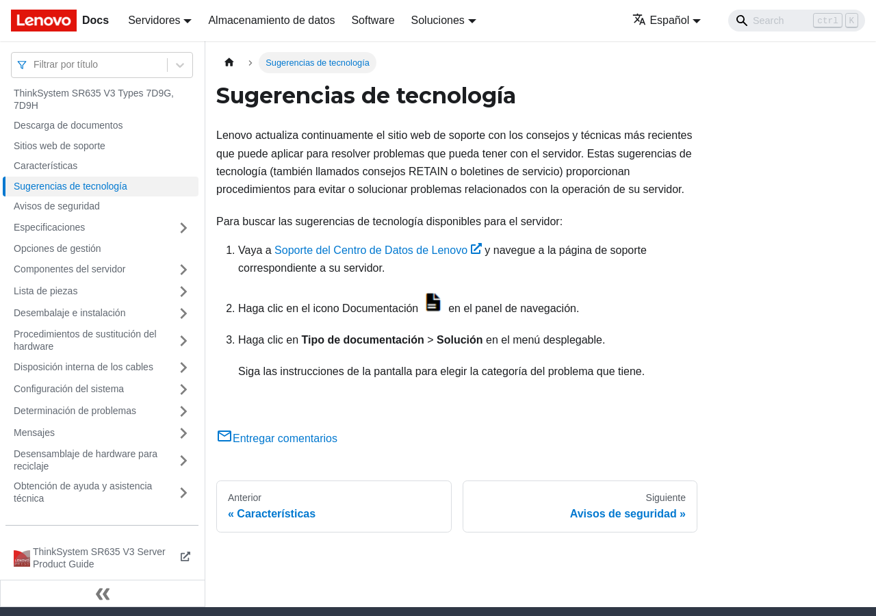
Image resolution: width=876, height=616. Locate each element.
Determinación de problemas (75, 410)
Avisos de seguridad (57, 206)
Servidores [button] (154, 20)
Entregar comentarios (276, 438)
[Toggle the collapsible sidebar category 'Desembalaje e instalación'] (183, 313)
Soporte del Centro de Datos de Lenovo (378, 250)
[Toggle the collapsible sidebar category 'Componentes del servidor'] (183, 270)
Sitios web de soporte (59, 145)
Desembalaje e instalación (69, 312)
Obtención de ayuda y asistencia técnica (83, 492)
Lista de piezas (45, 290)
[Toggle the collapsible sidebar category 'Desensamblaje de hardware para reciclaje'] (183, 460)
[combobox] (35, 65)
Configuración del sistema (69, 388)
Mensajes (34, 432)
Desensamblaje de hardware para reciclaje (85, 460)
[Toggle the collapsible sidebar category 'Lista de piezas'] (183, 292)
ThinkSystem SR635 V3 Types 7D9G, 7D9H (94, 99)
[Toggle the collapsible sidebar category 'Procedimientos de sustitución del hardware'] (183, 340)
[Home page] (229, 62)
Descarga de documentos (68, 125)
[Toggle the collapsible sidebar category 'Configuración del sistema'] (183, 389)
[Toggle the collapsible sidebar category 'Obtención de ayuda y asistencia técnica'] (183, 492)
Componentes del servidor (69, 269)
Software (372, 20)
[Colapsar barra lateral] (102, 593)
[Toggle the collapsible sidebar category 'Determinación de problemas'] (183, 411)
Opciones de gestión (57, 248)
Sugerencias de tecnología (70, 186)
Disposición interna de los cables (83, 366)
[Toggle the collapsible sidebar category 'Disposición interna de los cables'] (183, 367)
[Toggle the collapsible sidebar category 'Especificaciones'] (183, 228)
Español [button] (660, 20)
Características (45, 165)
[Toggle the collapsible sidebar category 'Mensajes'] (183, 433)
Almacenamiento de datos (271, 20)
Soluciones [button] (438, 20)
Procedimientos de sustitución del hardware (85, 340)
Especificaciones (49, 227)
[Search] (796, 20)
